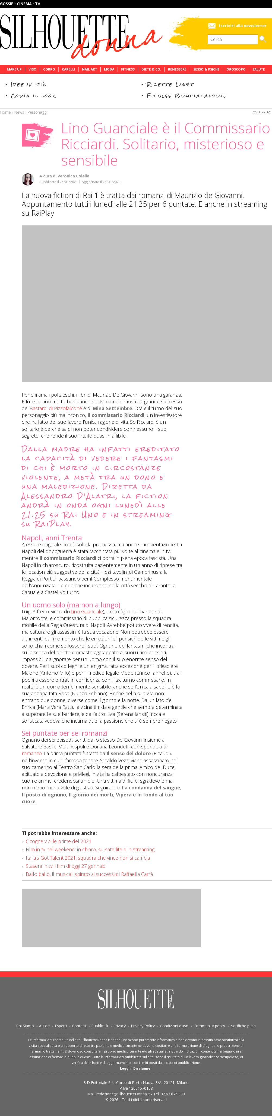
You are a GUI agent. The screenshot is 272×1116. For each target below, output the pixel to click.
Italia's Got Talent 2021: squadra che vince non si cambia (88, 857)
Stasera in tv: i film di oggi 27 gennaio (66, 866)
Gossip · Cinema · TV (20, 3)
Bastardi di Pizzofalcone (56, 408)
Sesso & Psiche (206, 69)
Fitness (128, 69)
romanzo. (32, 753)
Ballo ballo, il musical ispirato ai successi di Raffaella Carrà (89, 874)
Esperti (61, 1025)
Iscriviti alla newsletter (243, 25)
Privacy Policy (143, 1025)
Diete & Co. (151, 69)
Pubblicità (99, 1025)
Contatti (79, 1025)
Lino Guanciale (87, 611)
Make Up (14, 69)
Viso (32, 69)
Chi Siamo (25, 1025)
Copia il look (33, 96)
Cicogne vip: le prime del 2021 (58, 841)
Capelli (68, 69)
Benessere (177, 69)
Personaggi (37, 112)
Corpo (49, 69)
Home (5, 112)
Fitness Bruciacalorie (187, 96)
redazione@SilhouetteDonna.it (123, 1093)
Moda (109, 69)
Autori (44, 1025)
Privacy (119, 1025)
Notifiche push (243, 1025)
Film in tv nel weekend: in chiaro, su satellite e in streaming (90, 849)
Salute (258, 69)
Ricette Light (170, 84)
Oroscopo (236, 69)
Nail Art (89, 69)
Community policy (209, 1025)
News (19, 112)
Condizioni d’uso (174, 1025)
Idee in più (29, 84)
